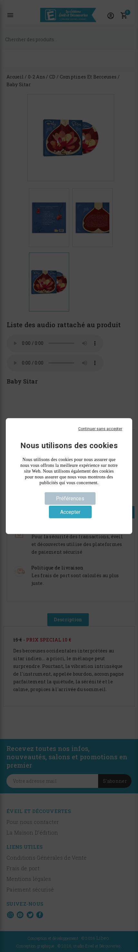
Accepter (70, 512)
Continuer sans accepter (100, 428)
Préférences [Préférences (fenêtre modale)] (70, 498)
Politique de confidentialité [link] (69, 522)
